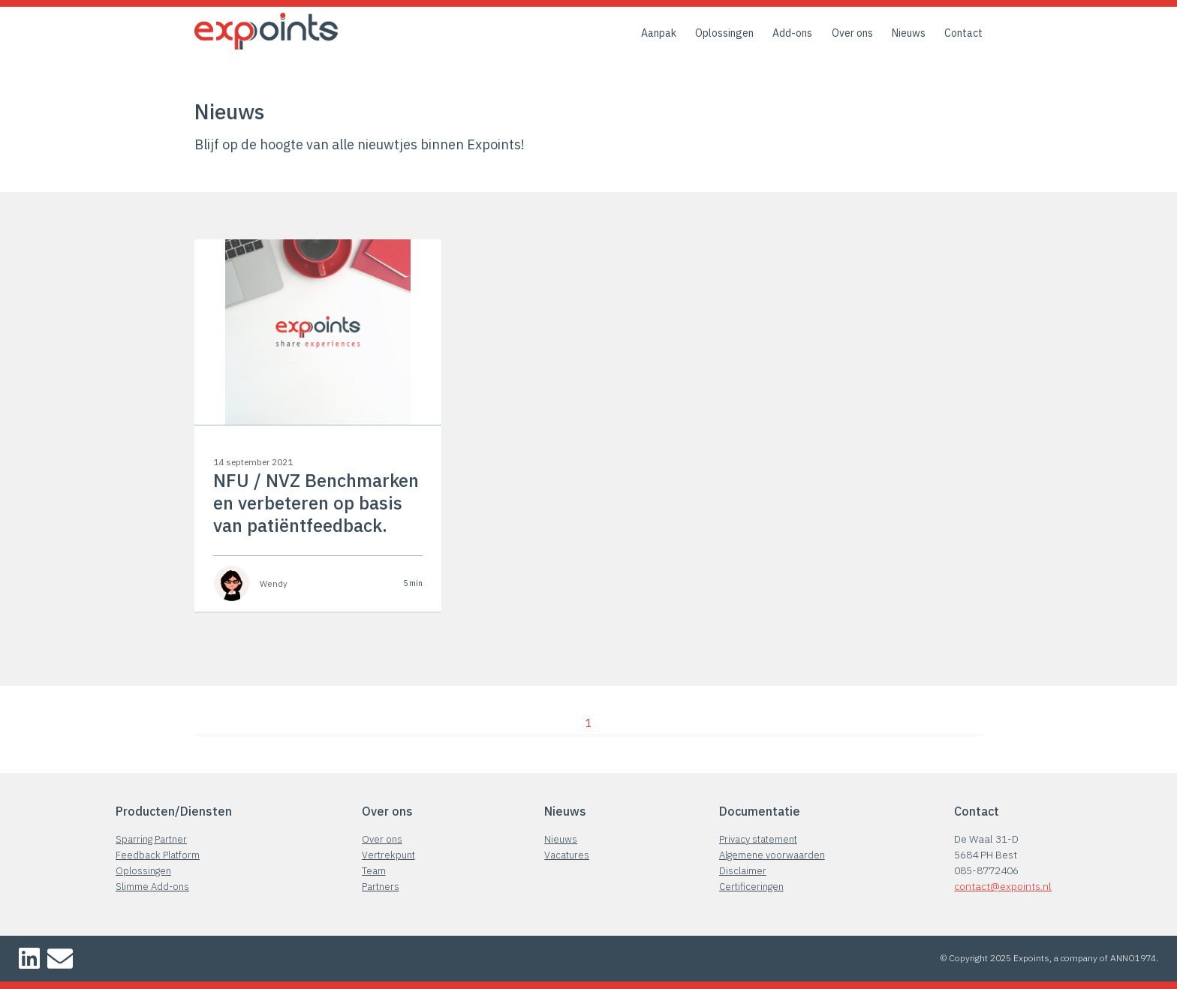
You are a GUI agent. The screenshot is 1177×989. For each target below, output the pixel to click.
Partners (380, 886)
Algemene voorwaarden (772, 855)
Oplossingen (724, 33)
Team (374, 870)
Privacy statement (758, 839)
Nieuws (909, 33)
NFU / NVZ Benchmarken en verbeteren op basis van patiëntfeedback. (316, 502)
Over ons (852, 33)
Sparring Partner (151, 839)
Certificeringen (751, 886)
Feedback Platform (158, 855)
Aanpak (658, 33)
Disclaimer (742, 870)
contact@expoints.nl (1003, 886)
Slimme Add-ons (152, 886)
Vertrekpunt (388, 855)
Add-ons (792, 33)
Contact (963, 33)
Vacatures (566, 855)
